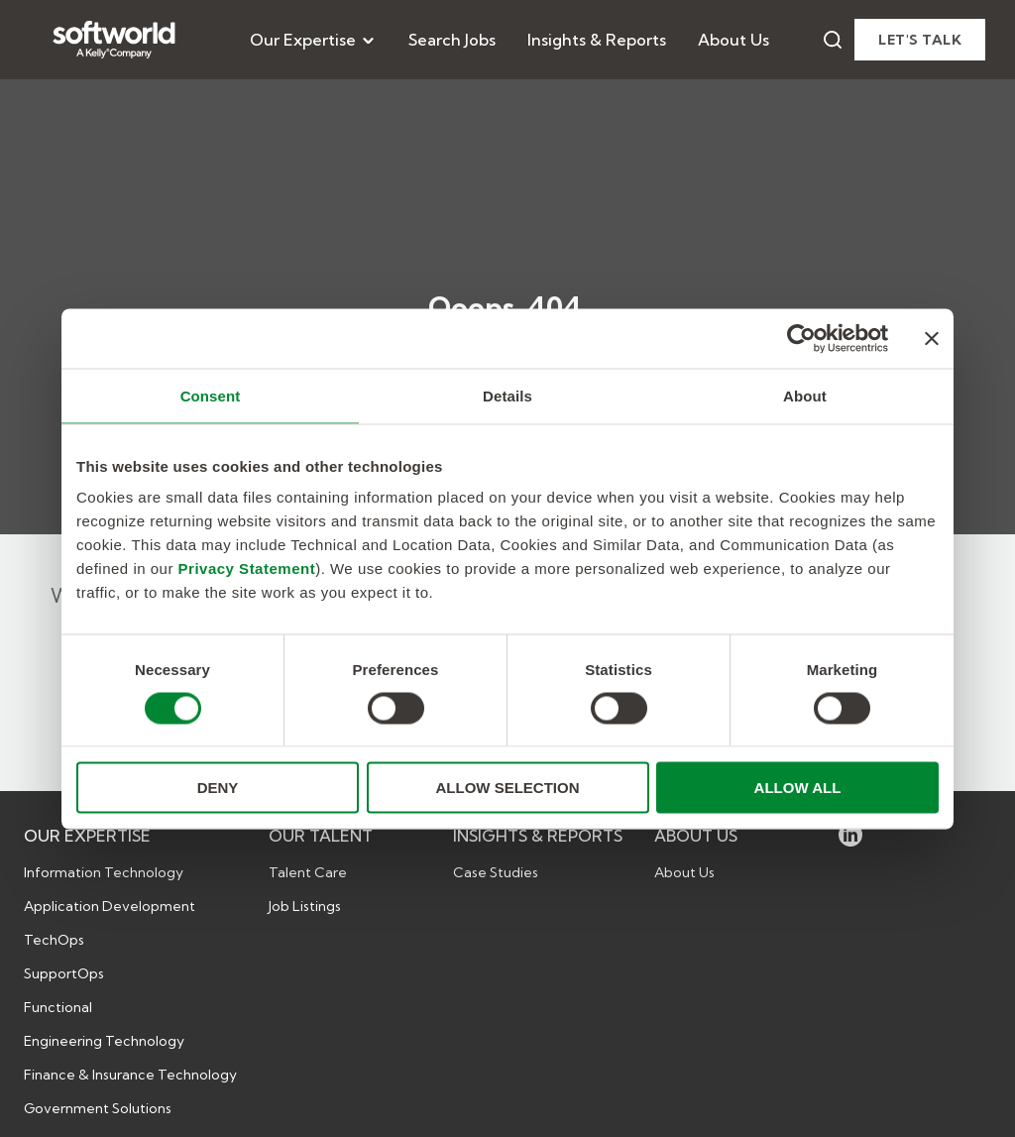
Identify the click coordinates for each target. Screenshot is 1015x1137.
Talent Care (308, 872)
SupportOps (64, 973)
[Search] (833, 40)
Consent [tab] (210, 395)
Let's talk (919, 40)
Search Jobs (452, 40)
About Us (733, 40)
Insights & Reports (596, 40)
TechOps (54, 940)
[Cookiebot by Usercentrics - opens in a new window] (801, 338)
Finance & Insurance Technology (130, 1074)
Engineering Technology (104, 1041)
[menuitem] (313, 39)
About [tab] (805, 395)
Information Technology (103, 872)
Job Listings (305, 906)
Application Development (109, 906)
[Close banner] (932, 338)
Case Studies (495, 872)
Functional (58, 1007)
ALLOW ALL (798, 787)
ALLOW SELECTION (508, 787)
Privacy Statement (247, 568)
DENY (218, 787)
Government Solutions (97, 1108)
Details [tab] (507, 395)
